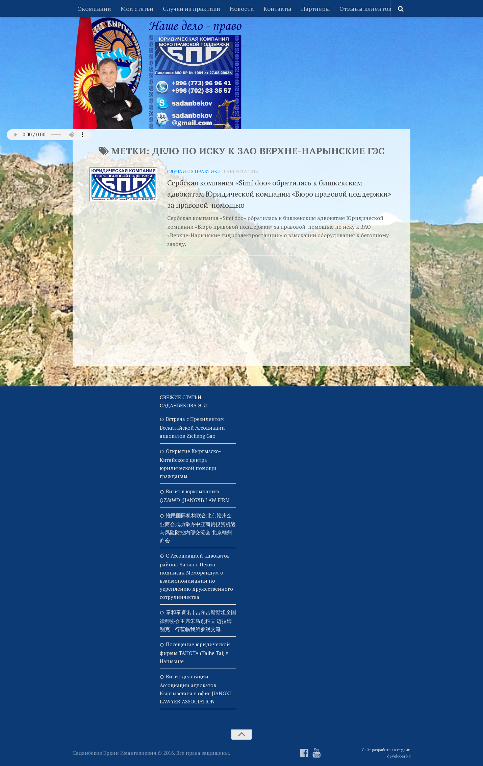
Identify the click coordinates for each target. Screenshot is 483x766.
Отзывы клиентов (365, 8)
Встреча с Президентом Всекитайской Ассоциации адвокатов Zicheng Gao (192, 427)
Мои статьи (137, 8)
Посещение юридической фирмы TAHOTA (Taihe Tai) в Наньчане (195, 652)
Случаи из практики (191, 8)
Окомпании (94, 8)
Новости (242, 8)
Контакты (277, 8)
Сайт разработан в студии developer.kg (386, 753)
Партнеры (315, 8)
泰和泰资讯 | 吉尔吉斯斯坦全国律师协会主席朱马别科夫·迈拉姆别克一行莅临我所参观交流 (198, 620)
